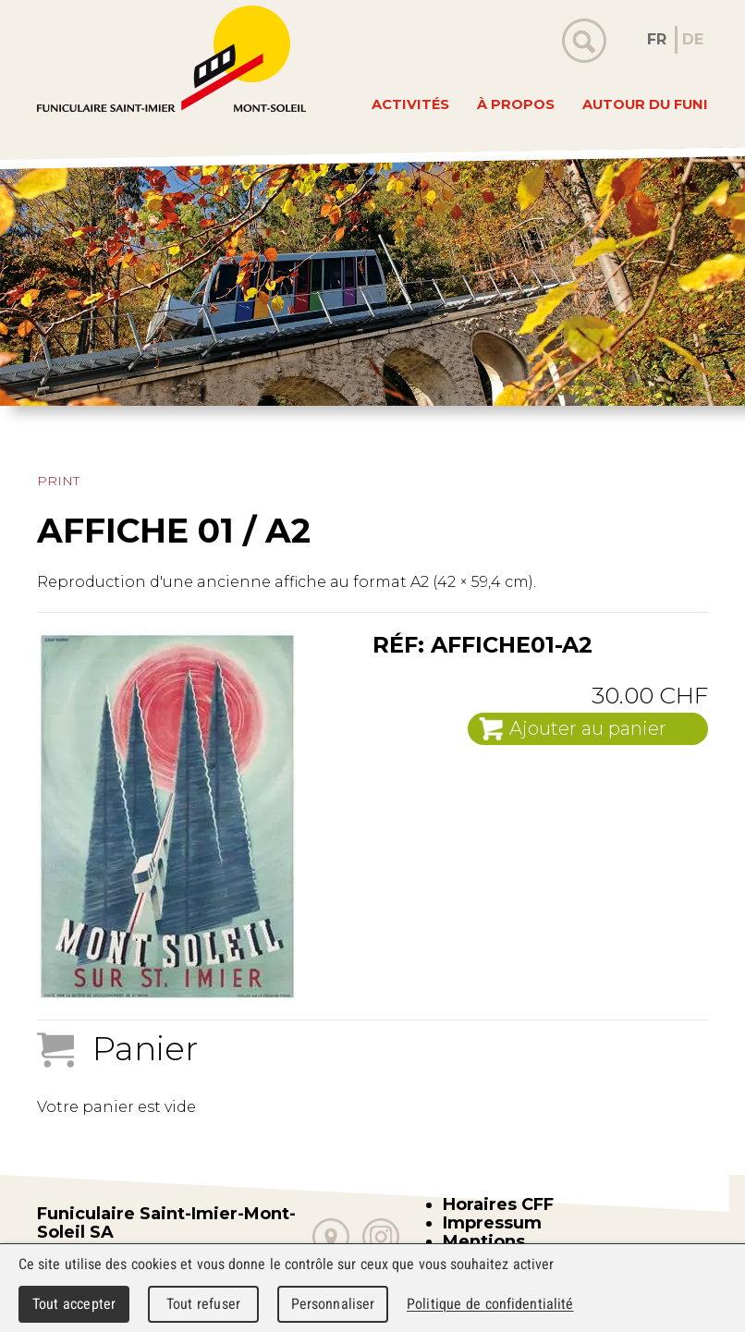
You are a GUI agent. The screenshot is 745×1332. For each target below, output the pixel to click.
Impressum (492, 1223)
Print (58, 480)
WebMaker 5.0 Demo (171, 59)
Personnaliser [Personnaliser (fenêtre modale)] (333, 1304)
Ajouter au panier (587, 728)
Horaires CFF (498, 1204)
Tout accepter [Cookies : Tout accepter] (74, 1304)
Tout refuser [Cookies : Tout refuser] (203, 1304)
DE (692, 39)
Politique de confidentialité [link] (490, 1304)
